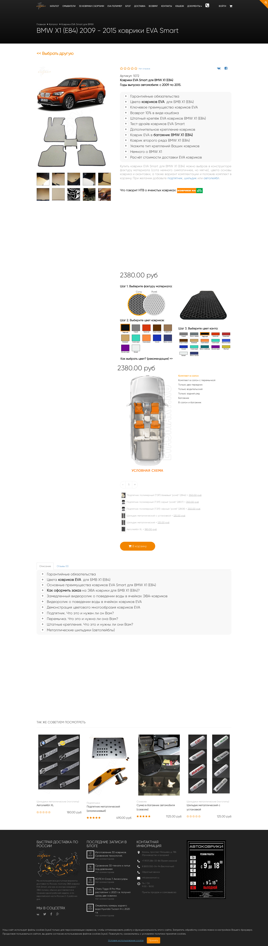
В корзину (138, 546)
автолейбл (211, 178)
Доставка (139, 6)
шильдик (190, 178)
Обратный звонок (151, 872)
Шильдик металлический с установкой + (151, 515)
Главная (41, 24)
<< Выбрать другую (55, 53)
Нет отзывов (144, 68)
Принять (153, 940)
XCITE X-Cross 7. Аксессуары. (111, 879)
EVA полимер (115, 6)
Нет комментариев (104, 859)
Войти (222, 6)
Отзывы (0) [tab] (63, 566)
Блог (128, 6)
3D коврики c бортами (91, 6)
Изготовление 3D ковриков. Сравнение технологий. (110, 854)
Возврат (153, 6)
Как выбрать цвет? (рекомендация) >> (146, 358)
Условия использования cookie (126, 940)
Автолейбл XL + (137, 529)
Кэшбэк (179, 6)
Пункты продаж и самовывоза (159, 892)
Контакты (166, 6)
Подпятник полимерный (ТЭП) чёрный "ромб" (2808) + (158, 509)
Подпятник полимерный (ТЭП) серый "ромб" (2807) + (158, 502)
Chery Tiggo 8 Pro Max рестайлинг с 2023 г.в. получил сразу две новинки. (113, 892)
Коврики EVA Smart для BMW (77, 24)
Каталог (54, 6)
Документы (194, 6)
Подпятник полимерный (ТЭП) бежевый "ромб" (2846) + (159, 495)
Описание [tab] (45, 566)
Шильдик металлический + (143, 522)
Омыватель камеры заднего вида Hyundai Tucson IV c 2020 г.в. (112, 909)
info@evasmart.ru (150, 877)
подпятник (175, 178)
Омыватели (69, 6)
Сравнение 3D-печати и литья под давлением (112, 867)
